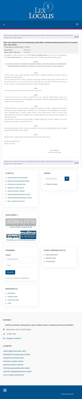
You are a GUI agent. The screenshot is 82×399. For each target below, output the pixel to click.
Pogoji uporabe (12, 297)
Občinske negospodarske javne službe (20, 198)
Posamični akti (50, 261)
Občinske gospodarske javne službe (19, 194)
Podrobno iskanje (51, 184)
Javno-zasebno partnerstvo (16, 201)
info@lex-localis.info (13, 338)
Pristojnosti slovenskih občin (17, 184)
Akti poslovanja (51, 258)
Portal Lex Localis (13, 300)
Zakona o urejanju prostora (39, 55)
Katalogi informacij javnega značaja (18, 181)
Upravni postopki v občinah (16, 191)
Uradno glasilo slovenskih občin (18, 178)
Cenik (9, 303)
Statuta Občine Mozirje (14, 57)
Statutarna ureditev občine (16, 188)
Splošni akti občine (52, 255)
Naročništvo (11, 293)
